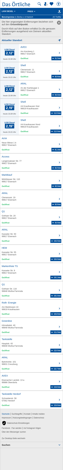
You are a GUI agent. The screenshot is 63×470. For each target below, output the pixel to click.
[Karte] (58, 11)
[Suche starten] (39, 4)
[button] (16, 423)
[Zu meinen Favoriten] (52, 4)
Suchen (6, 445)
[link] (59, 23)
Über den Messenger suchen (14, 432)
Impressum (6, 418)
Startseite (6, 414)
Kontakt (27, 414)
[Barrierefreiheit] (59, 4)
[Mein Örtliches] (46, 4)
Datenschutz (39, 418)
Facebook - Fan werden (12, 428)
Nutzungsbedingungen (22, 418)
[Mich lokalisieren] (31, 40)
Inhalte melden (38, 414)
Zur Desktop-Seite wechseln (13, 438)
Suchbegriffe (17, 414)
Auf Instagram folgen (32, 428)
